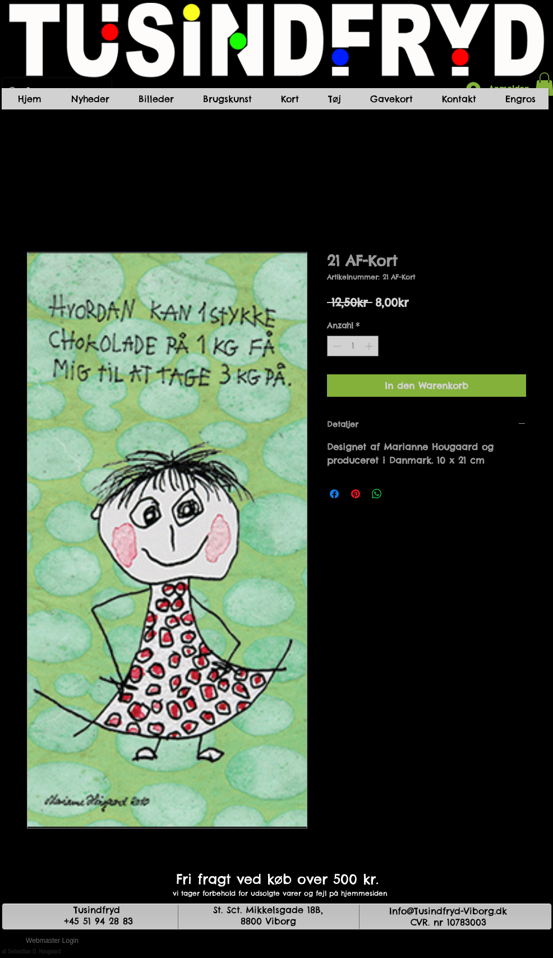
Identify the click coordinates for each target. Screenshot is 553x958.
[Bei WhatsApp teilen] (377, 494)
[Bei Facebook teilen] (334, 494)
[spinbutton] (353, 346)
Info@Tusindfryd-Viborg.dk (448, 910)
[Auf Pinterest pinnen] (355, 494)
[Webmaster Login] (52, 941)
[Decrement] (336, 346)
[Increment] (370, 346)
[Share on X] (398, 494)
